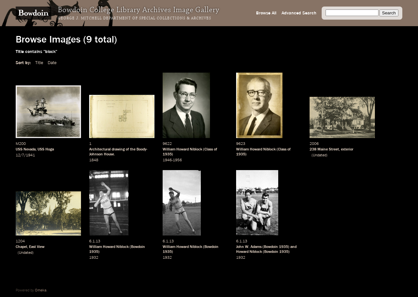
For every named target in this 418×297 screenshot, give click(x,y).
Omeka (40, 290)
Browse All (266, 13)
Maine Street (328, 149)
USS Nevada (26, 149)
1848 (93, 160)
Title (39, 63)
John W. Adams (249, 247)
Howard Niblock (249, 252)
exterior (347, 149)
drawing (118, 149)
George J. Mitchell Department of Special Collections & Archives (134, 18)
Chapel (21, 247)
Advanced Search (298, 13)
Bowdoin (138, 247)
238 (313, 149)
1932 (93, 258)
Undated (319, 155)
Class (208, 149)
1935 (167, 154)
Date (52, 63)
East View (36, 247)
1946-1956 (172, 160)
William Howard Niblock (182, 149)
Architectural (100, 149)
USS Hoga (46, 149)
